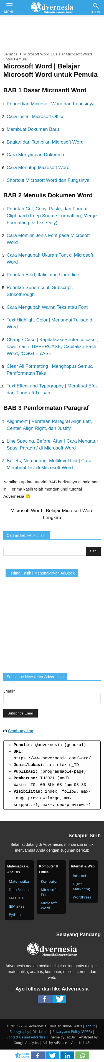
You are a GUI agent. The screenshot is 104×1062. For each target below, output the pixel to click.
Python (15, 914)
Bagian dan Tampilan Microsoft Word (45, 142)
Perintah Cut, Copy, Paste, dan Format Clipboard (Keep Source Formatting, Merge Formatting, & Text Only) (52, 215)
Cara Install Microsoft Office (35, 116)
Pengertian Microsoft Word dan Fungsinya (51, 103)
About (90, 1026)
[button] (96, 6)
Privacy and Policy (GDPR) (72, 1031)
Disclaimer (41, 1031)
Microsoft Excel (49, 892)
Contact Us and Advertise (25, 1037)
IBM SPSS (16, 906)
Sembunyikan (20, 731)
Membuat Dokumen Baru (33, 129)
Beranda (10, 54)
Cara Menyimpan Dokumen (35, 154)
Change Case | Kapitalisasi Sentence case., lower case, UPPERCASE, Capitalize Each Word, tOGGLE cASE (52, 346)
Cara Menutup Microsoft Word (38, 167)
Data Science (19, 889)
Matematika (19, 881)
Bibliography (19, 1031)
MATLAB (16, 897)
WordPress (82, 897)
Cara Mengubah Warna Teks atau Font (47, 307)
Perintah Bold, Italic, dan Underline (43, 274)
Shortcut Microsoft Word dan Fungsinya (48, 180)
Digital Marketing (81, 886)
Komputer (49, 881)
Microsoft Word (49, 905)
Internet (80, 875)
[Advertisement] (52, 31)
